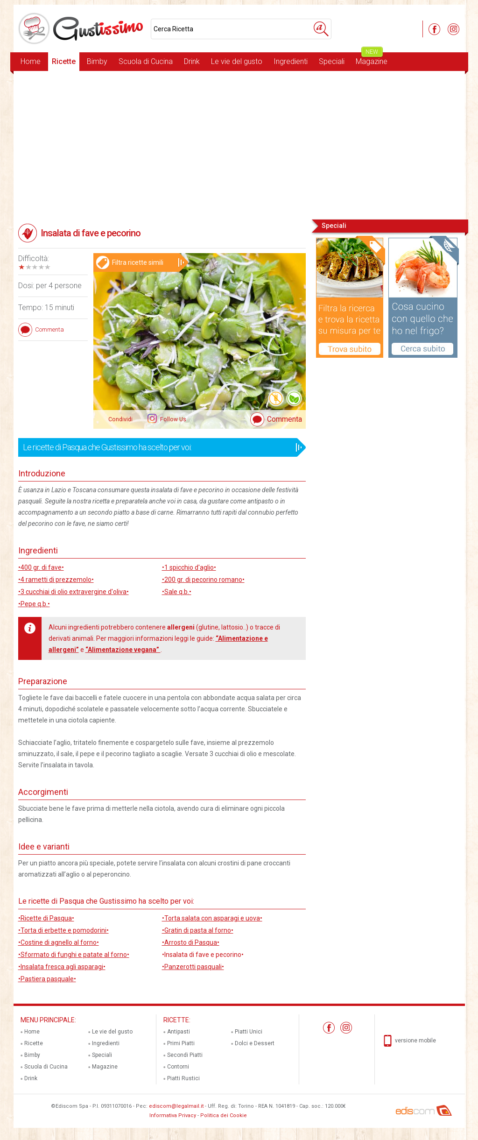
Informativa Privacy (172, 1115)
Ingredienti (291, 61)
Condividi (120, 419)
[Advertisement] (239, 144)
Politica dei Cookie (223, 1115)
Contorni (178, 1066)
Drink (192, 61)
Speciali (331, 61)
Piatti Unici (248, 1031)
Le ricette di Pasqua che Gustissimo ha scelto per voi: (159, 447)
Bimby (97, 61)
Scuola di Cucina (146, 61)
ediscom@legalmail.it (176, 1106)
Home (31, 61)
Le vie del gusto (236, 61)
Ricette (64, 61)
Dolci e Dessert (254, 1043)
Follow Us (172, 419)
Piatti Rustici (183, 1078)
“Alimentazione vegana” (123, 649)
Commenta (284, 419)
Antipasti (178, 1031)
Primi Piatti (181, 1043)
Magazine (371, 59)
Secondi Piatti (185, 1055)
